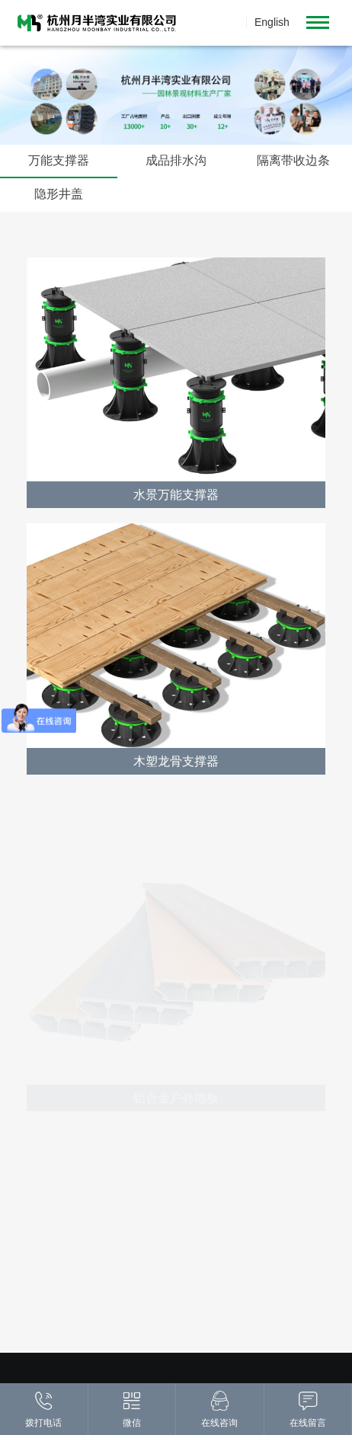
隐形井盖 (58, 194)
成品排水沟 (176, 161)
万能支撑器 (58, 161)
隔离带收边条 (293, 161)
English (272, 22)
